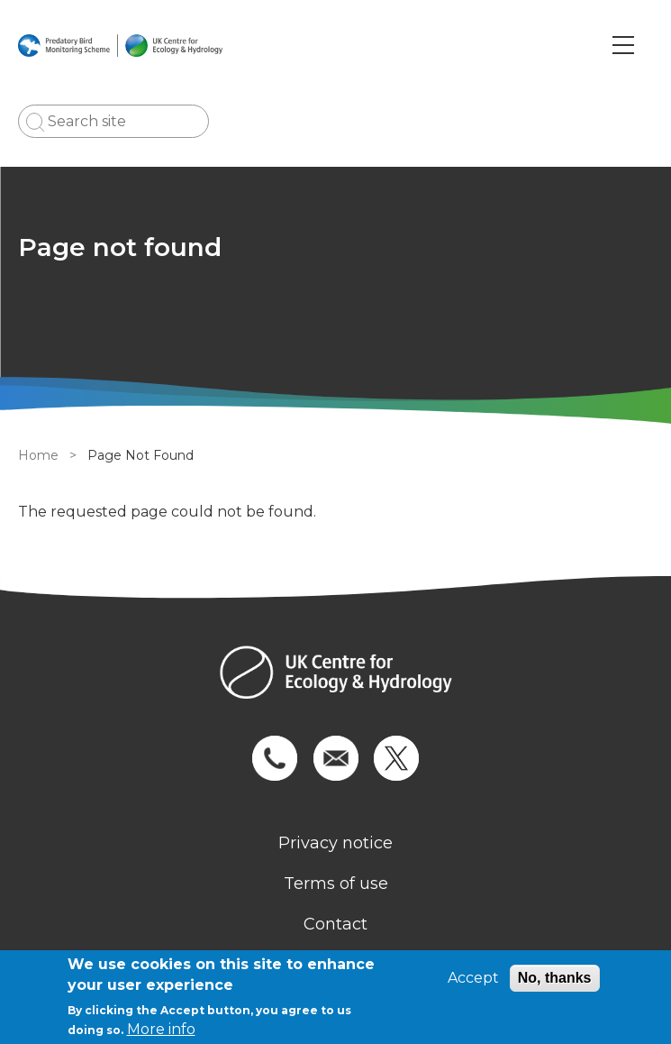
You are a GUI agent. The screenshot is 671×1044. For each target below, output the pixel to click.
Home (38, 455)
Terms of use (336, 883)
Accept (473, 977)
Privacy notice (335, 843)
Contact (335, 924)
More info (161, 1029)
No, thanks (555, 977)
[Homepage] (335, 674)
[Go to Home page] (120, 45)
